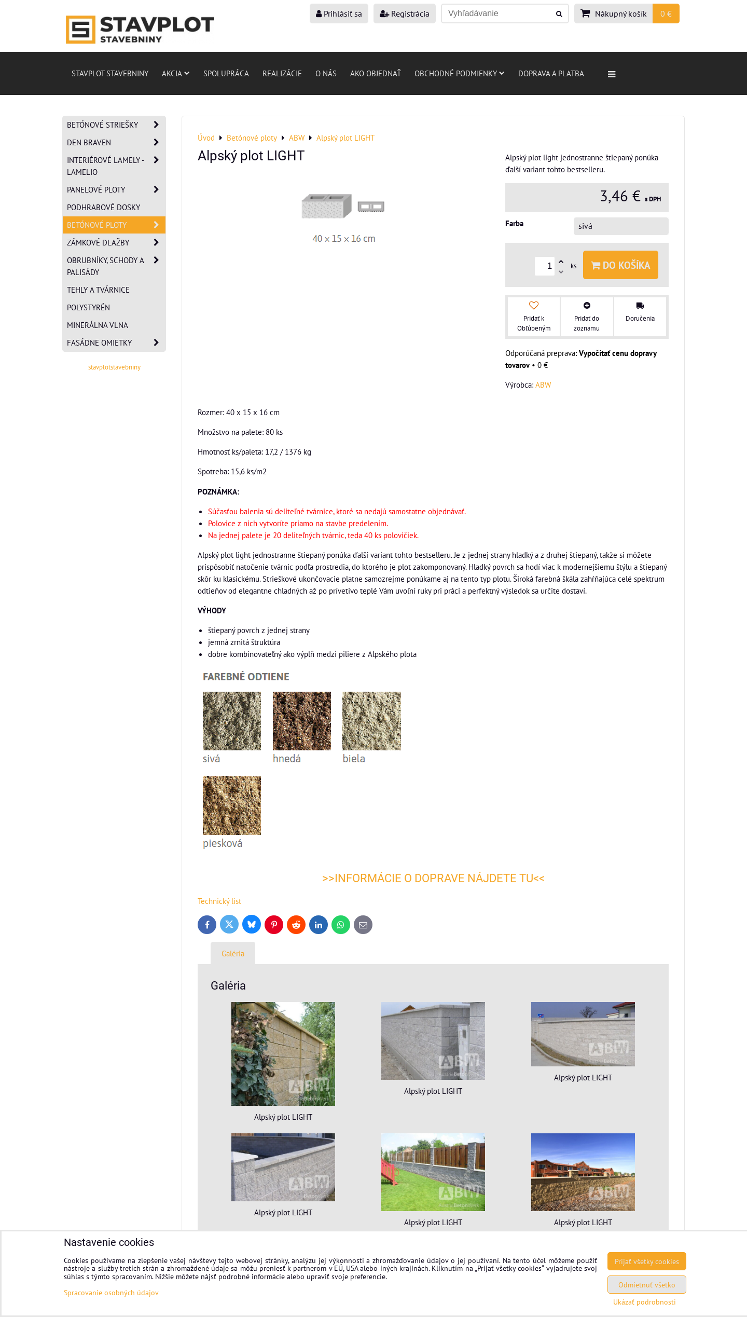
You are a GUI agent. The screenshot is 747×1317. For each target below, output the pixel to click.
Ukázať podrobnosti (644, 1302)
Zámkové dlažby (116, 242)
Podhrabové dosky (103, 207)
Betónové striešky (116, 124)
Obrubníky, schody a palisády (116, 266)
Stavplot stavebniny (110, 73)
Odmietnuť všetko (646, 1284)
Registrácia (405, 13)
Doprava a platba (551, 73)
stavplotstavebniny (114, 367)
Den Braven (116, 142)
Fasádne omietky (116, 342)
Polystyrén (88, 307)
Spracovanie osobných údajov (111, 1292)
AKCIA (176, 73)
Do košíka (621, 264)
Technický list (219, 901)
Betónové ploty (116, 225)
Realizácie (282, 73)
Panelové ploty (116, 189)
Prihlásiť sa (339, 13)
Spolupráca (226, 73)
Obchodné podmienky (459, 73)
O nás (326, 73)
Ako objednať (375, 73)
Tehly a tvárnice (98, 289)
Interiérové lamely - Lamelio (116, 166)
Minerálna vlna (97, 325)
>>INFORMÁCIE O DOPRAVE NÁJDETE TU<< (433, 878)
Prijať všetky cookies (647, 1261)
